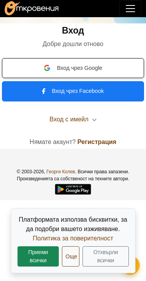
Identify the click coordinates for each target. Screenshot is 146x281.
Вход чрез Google (73, 67)
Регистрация (96, 142)
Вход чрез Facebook (73, 91)
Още (71, 256)
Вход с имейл (73, 119)
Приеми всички (38, 256)
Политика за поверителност (73, 238)
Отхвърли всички (105, 256)
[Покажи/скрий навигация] (130, 8)
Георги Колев (60, 171)
